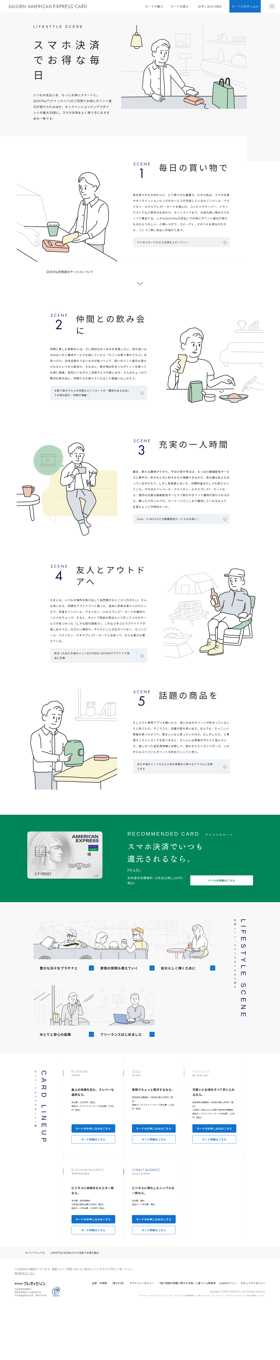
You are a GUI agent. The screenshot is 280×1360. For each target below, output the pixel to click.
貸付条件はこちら (25, 1328)
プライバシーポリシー (141, 1338)
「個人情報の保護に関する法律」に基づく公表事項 (187, 1338)
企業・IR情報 (99, 1338)
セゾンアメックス (35, 1307)
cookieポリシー (228, 1338)
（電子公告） (117, 1338)
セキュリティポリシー (252, 1338)
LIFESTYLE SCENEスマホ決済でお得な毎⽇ (75, 1307)
